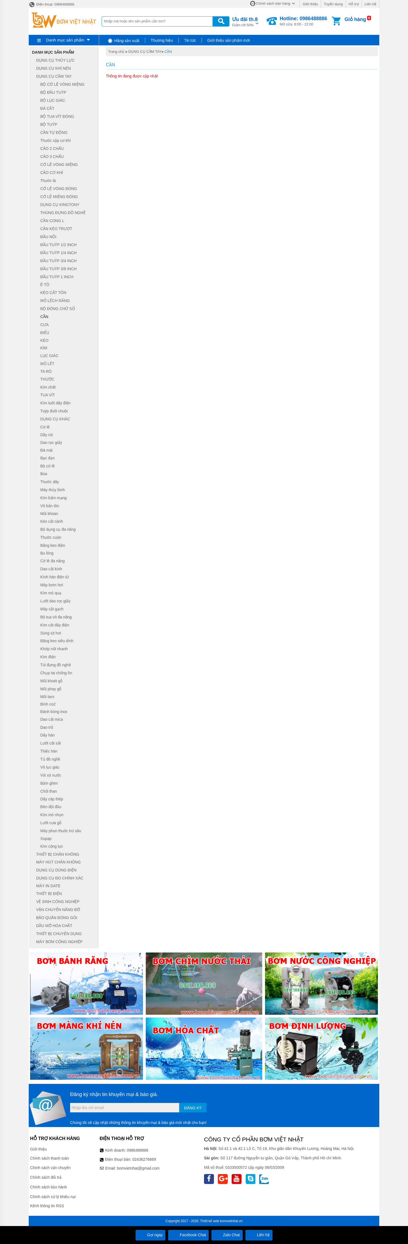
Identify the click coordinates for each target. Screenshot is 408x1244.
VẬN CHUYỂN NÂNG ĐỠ (58, 909)
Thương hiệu (162, 40)
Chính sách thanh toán (49, 1158)
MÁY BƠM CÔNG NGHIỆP (59, 941)
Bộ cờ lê (47, 466)
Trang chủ (116, 52)
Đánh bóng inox (53, 711)
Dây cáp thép (51, 799)
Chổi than (48, 791)
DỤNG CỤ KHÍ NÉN (53, 68)
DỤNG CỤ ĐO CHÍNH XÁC (59, 878)
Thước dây (49, 482)
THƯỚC (47, 379)
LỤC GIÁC (49, 355)
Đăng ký (193, 1108)
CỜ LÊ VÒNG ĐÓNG (58, 188)
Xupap (45, 838)
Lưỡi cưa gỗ (50, 823)
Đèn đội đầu (50, 807)
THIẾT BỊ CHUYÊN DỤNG (59, 933)
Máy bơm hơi (51, 585)
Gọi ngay (150, 1235)
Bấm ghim (49, 783)
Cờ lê (45, 427)
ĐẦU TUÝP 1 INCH (56, 277)
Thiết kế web (209, 1221)
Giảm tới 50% (245, 21)
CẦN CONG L (52, 220)
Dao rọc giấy (51, 442)
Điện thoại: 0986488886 (51, 4)
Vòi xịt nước (50, 775)
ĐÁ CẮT (47, 108)
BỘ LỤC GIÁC (52, 100)
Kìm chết (47, 387)
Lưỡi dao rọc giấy (55, 601)
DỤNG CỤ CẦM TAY (144, 52)
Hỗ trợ (354, 4)
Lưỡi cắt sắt (50, 743)
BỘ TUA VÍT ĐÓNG (57, 116)
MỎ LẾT (47, 363)
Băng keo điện (52, 545)
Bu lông (46, 553)
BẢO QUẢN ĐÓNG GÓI (56, 917)
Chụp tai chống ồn (56, 673)
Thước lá (48, 180)
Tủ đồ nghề (50, 759)
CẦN (168, 52)
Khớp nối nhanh (54, 649)
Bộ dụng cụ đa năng (58, 529)
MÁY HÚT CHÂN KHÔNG (58, 862)
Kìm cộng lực (51, 846)
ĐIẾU (44, 332)
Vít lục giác (50, 767)
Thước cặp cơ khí (55, 140)
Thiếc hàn (48, 751)
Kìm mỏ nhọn (51, 815)
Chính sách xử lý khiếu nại (53, 1196)
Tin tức (190, 40)
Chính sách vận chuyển (50, 1167)
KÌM (43, 348)
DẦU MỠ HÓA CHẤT (54, 925)
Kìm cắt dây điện (54, 625)
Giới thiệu (310, 4)
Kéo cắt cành (51, 521)
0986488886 (138, 1150)
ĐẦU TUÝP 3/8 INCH (58, 269)
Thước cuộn (50, 537)
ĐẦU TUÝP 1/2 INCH (58, 245)
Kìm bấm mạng (53, 498)
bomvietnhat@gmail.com (138, 1168)
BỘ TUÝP (48, 124)
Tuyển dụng (333, 4)
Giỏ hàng (355, 19)
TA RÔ (46, 371)
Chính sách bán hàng (273, 3)
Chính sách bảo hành (48, 1187)
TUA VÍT (47, 395)
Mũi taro (47, 696)
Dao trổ (46, 727)
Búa (43, 474)
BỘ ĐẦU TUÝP (53, 92)
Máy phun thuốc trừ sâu (60, 831)
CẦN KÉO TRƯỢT (56, 229)
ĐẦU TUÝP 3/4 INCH (58, 261)
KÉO (44, 340)
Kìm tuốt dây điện (55, 403)
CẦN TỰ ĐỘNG (53, 132)
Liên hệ (370, 4)
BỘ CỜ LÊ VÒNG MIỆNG (62, 84)
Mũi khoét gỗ (51, 681)
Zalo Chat (227, 1235)
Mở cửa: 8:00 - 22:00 (303, 21)
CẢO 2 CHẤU (52, 148)
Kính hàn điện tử (54, 577)
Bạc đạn (47, 458)
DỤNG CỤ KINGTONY (60, 204)
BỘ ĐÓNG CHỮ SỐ (57, 308)
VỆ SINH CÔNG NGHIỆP (58, 901)
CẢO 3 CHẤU (52, 156)
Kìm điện (47, 657)
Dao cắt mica (51, 719)
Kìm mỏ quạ (50, 593)
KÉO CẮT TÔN (53, 292)
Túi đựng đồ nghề (55, 665)
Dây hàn (47, 735)
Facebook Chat (188, 1235)
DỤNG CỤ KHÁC (55, 419)
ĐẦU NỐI (48, 237)
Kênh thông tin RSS (47, 1206)
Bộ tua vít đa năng (56, 617)
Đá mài (46, 450)
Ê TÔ (44, 285)
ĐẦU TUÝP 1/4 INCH (58, 253)
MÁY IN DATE (48, 886)
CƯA (44, 324)
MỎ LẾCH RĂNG (55, 300)
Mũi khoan (49, 513)
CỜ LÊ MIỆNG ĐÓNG (59, 196)
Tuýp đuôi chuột (54, 411)
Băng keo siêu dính (56, 641)
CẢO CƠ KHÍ (51, 172)
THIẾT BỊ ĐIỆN (49, 893)
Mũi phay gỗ (50, 689)
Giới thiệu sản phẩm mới (228, 40)
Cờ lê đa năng (52, 561)
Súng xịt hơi (50, 633)
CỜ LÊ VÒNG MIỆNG (59, 164)
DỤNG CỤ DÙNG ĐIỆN (56, 870)
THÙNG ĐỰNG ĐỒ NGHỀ (63, 212)
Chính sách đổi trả (46, 1177)
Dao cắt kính (51, 569)
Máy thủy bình (52, 490)
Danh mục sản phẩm (65, 40)
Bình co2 (47, 704)
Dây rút (46, 435)
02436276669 (144, 1159)
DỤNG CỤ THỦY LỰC (55, 60)
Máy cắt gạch (51, 609)
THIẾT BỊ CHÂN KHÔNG (57, 854)
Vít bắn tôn (49, 506)
